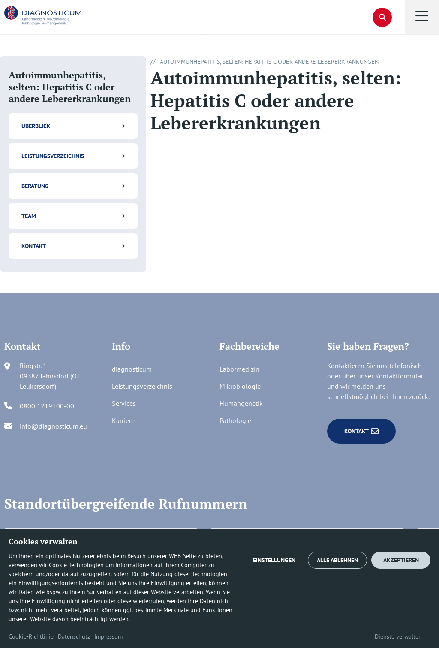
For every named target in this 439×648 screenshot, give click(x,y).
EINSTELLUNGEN (274, 560)
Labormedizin (239, 369)
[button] (422, 17)
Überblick (36, 126)
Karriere (123, 420)
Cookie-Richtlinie (31, 636)
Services (124, 403)
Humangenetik (241, 403)
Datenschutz (74, 636)
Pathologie (235, 420)
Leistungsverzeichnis (52, 156)
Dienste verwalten (398, 636)
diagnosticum (132, 369)
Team (28, 216)
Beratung (35, 186)
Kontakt (33, 246)
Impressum (108, 636)
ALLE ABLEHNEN (337, 560)
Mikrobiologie (240, 386)
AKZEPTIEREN (401, 560)
